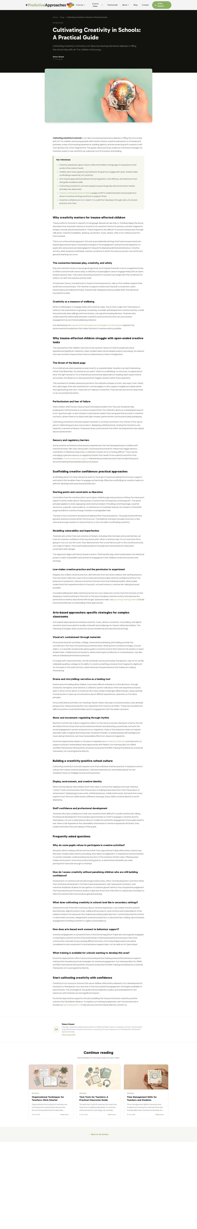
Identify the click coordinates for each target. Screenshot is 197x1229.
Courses (80, 5)
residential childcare (115, 741)
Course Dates (97, 5)
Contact (145, 5)
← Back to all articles (99, 1134)
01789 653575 (159, 5)
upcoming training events (125, 600)
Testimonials (112, 5)
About (125, 5)
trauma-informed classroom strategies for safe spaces (96, 325)
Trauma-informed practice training (75, 193)
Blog (135, 5)
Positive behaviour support (76, 459)
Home (55, 17)
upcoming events (71, 1005)
